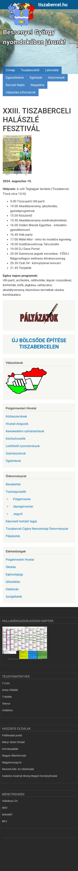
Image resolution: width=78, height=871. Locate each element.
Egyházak (36, 77)
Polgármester (22, 499)
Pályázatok (13, 536)
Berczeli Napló (15, 85)
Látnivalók (52, 70)
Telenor (6, 703)
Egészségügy (14, 574)
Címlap (10, 70)
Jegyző (17, 514)
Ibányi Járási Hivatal (13, 742)
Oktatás (11, 567)
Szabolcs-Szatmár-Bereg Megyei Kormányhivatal (29, 776)
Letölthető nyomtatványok (23, 446)
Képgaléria (37, 85)
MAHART (7, 814)
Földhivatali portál (12, 735)
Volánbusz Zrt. (10, 801)
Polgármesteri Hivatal (20, 559)
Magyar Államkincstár (14, 755)
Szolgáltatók (14, 596)
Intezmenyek (56, 77)
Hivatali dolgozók (17, 424)
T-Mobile (7, 696)
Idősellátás (13, 582)
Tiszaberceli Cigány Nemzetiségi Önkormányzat (37, 528)
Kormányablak (10, 749)
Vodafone (7, 710)
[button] (19, 157)
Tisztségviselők (16, 491)
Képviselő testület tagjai (21, 521)
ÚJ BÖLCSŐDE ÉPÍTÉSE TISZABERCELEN (39, 343)
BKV (4, 821)
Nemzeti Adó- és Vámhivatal (18, 769)
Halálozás (12, 589)
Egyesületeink (15, 77)
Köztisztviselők (15, 438)
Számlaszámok (16, 453)
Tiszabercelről (30, 70)
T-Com (6, 683)
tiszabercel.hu (52, 4)
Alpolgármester (23, 506)
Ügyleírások (13, 461)
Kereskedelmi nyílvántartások (25, 431)
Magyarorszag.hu (12, 762)
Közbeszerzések (16, 416)
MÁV (5, 807)
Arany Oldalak (10, 690)
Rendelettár (13, 484)
